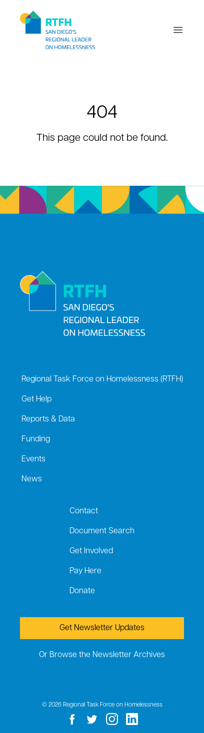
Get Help (37, 399)
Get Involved (91, 551)
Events (34, 459)
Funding (36, 439)
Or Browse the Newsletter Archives (102, 655)
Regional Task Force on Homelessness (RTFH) (102, 379)
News (32, 479)
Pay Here (86, 571)
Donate (82, 591)
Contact (84, 511)
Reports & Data (48, 419)
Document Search (102, 531)
